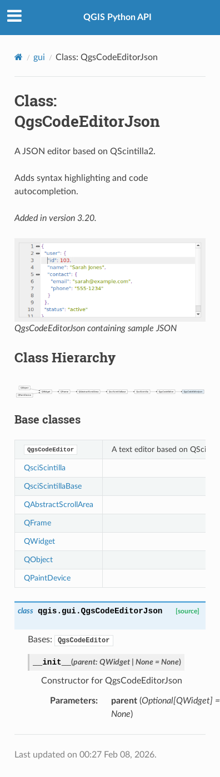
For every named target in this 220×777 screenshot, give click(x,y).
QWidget (39, 541)
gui (39, 57)
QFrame (37, 523)
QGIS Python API (117, 17)
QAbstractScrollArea (58, 504)
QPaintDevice (47, 578)
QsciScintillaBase (53, 486)
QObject (38, 559)
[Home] (18, 57)
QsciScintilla (45, 468)
